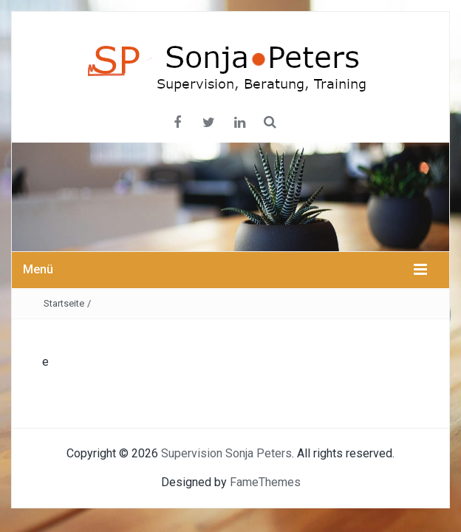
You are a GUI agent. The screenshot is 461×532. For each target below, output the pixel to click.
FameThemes (265, 482)
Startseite (64, 303)
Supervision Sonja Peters (226, 453)
